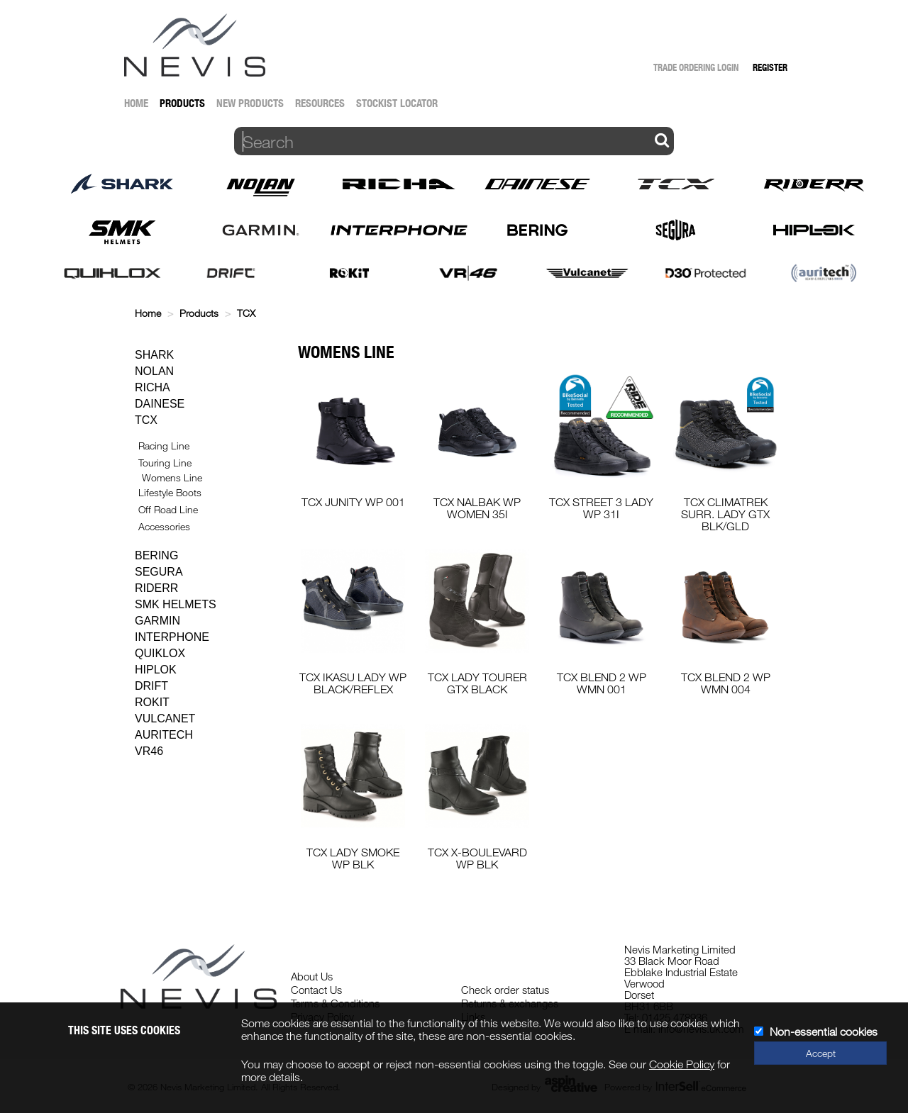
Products (182, 103)
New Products (250, 103)
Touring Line (165, 463)
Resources (320, 103)
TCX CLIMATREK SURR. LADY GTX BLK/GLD (725, 514)
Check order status (505, 989)
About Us (312, 976)
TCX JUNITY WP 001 (353, 502)
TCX (246, 313)
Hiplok (156, 670)
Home (136, 103)
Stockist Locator (397, 103)
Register (770, 67)
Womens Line (172, 477)
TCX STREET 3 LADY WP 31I (601, 508)
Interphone (172, 637)
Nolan (154, 371)
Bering (156, 555)
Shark (154, 355)
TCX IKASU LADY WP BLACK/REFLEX (352, 683)
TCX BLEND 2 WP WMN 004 (725, 683)
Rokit (152, 702)
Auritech (164, 735)
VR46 (149, 751)
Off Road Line (168, 509)
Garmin (157, 621)
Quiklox (160, 653)
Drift (151, 686)
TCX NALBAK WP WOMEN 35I (477, 508)
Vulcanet (165, 718)
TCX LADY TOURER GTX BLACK (477, 683)
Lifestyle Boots (169, 492)
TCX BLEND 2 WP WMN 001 (601, 683)
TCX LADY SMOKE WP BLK (352, 858)
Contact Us (316, 989)
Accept (821, 1053)
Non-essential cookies (823, 1031)
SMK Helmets (175, 604)
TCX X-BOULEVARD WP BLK (477, 858)
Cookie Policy (681, 1064)
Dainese (159, 404)
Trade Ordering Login (695, 67)
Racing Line (163, 446)
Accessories (164, 526)
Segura (159, 572)
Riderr (156, 588)
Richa (152, 387)
